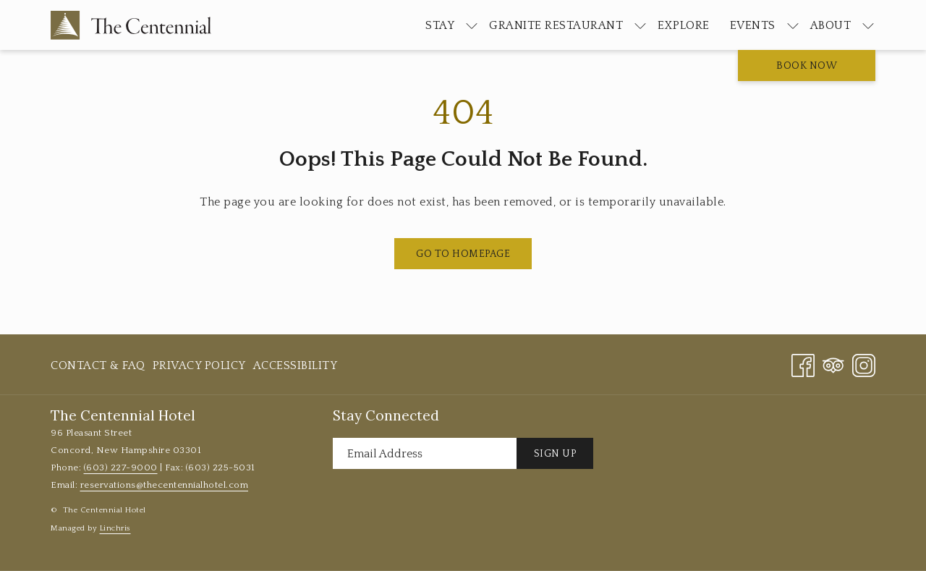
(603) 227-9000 (121, 467)
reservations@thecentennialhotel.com (164, 485)
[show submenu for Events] (793, 25)
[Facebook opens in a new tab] (803, 364)
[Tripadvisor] (833, 364)
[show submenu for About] (868, 25)
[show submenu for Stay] (471, 25)
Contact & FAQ (98, 365)
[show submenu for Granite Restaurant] (640, 25)
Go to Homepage (463, 254)
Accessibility (295, 365)
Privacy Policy (199, 365)
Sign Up (555, 454)
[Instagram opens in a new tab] (863, 364)
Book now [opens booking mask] (806, 66)
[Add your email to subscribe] (425, 453)
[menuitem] (439, 25)
